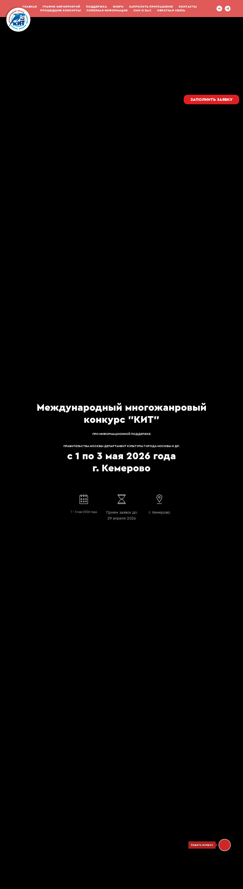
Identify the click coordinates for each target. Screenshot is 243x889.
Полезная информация (107, 10)
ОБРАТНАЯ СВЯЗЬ (171, 10)
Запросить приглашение (151, 6)
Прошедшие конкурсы (60, 10)
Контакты (188, 6)
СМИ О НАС (142, 10)
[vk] (219, 8)
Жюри (118, 6)
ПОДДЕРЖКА (96, 6)
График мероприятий (61, 6)
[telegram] (227, 8)
